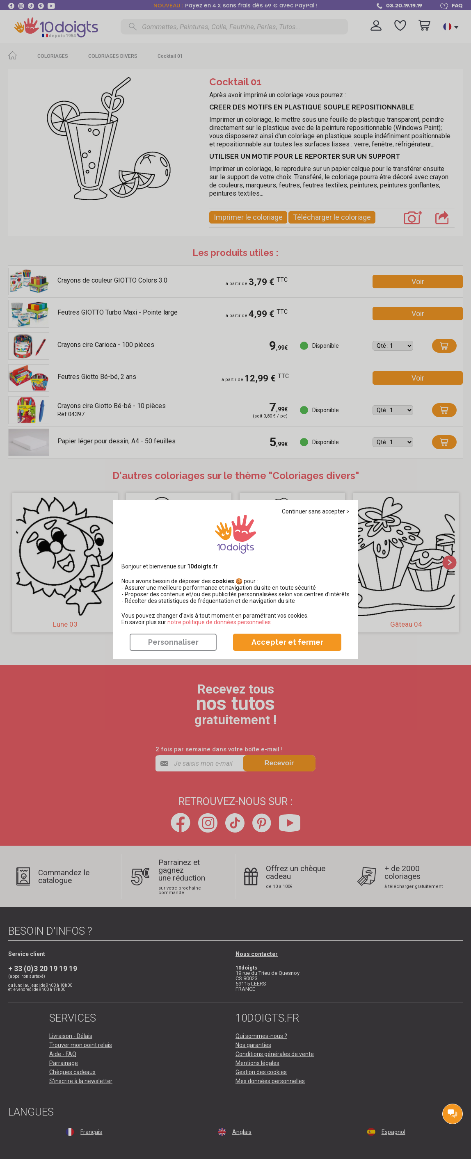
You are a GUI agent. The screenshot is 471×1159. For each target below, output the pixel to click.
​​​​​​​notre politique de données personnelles (219, 622)
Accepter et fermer (287, 642)
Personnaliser (173, 642)
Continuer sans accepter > (316, 511)
